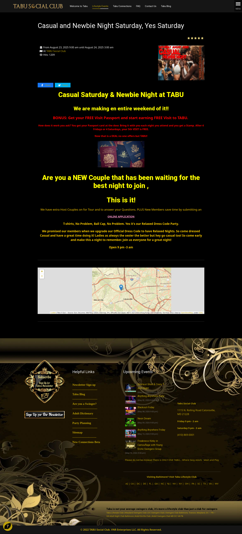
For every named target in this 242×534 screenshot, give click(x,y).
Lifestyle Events (100, 6)
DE (144, 483)
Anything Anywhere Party (151, 396)
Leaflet (53, 313)
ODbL (201, 313)
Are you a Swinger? (84, 403)
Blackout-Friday (146, 407)
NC (162, 483)
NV (174, 483)
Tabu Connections (122, 6)
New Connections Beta (86, 442)
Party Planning (81, 423)
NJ (168, 483)
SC (198, 483)
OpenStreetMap (187, 313)
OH (187, 483)
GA (156, 483)
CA (132, 483)
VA (210, 483)
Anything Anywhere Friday (151, 429)
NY (180, 483)
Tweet (63, 85)
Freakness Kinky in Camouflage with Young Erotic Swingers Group (150, 444)
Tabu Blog (166, 6)
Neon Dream (144, 418)
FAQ (138, 6)
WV (216, 483)
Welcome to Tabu (79, 6)
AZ (126, 483)
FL (150, 483)
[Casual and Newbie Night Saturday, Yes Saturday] (181, 62)
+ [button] (42, 271)
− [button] (42, 276)
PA (193, 483)
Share (45, 85)
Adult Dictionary (82, 413)
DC (138, 483)
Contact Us (150, 6)
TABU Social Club (56, 51)
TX (204, 483)
